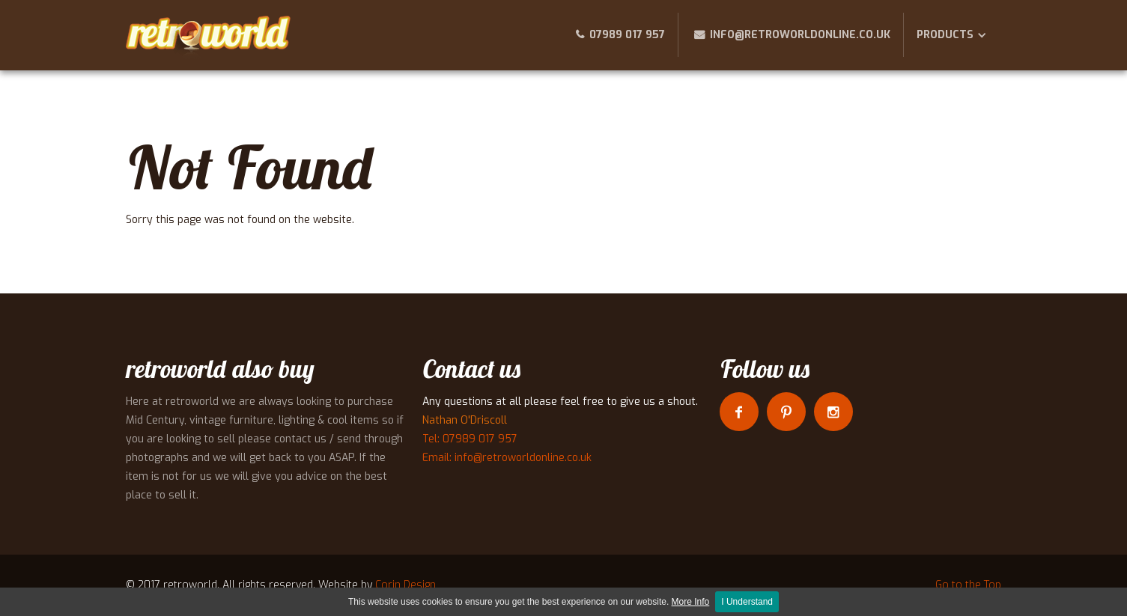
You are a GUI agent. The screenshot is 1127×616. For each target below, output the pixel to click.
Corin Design (405, 585)
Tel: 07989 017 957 (469, 439)
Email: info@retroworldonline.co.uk (507, 458)
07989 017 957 (627, 35)
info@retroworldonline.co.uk (800, 35)
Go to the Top (968, 585)
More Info (691, 602)
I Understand (747, 602)
